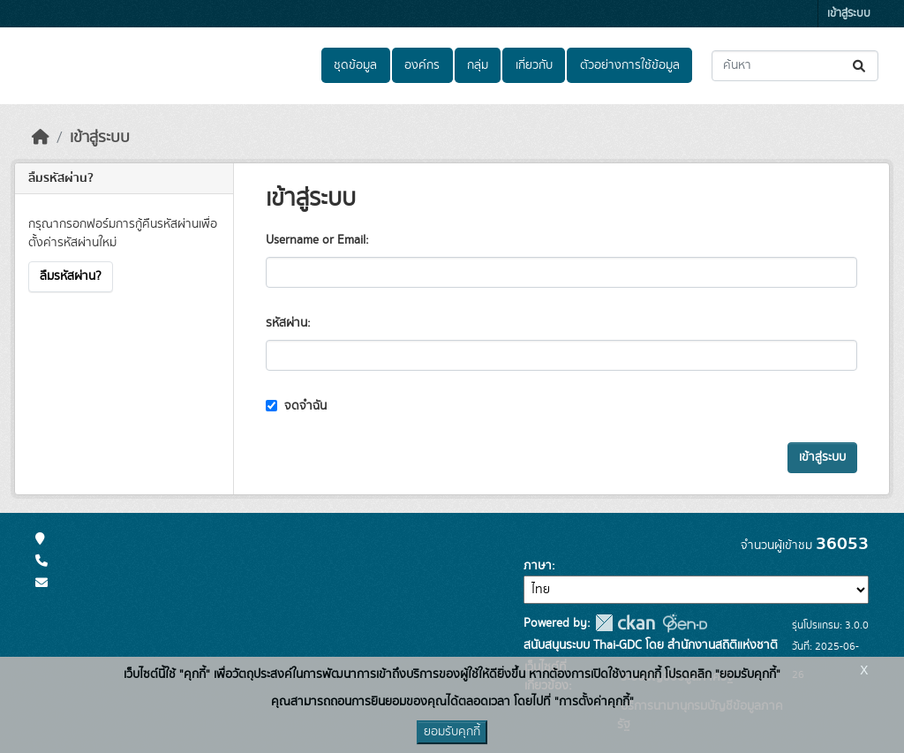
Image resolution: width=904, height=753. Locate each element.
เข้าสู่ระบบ (848, 13)
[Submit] (860, 65)
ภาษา (538, 566)
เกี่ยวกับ (534, 65)
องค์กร (422, 65)
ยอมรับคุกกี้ (452, 732)
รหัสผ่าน (286, 323)
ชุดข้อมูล (355, 65)
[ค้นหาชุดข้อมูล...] (795, 65)
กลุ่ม (477, 65)
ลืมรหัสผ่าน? (71, 276)
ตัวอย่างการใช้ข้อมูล (630, 65)
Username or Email (315, 240)
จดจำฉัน (296, 406)
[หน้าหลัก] (40, 137)
